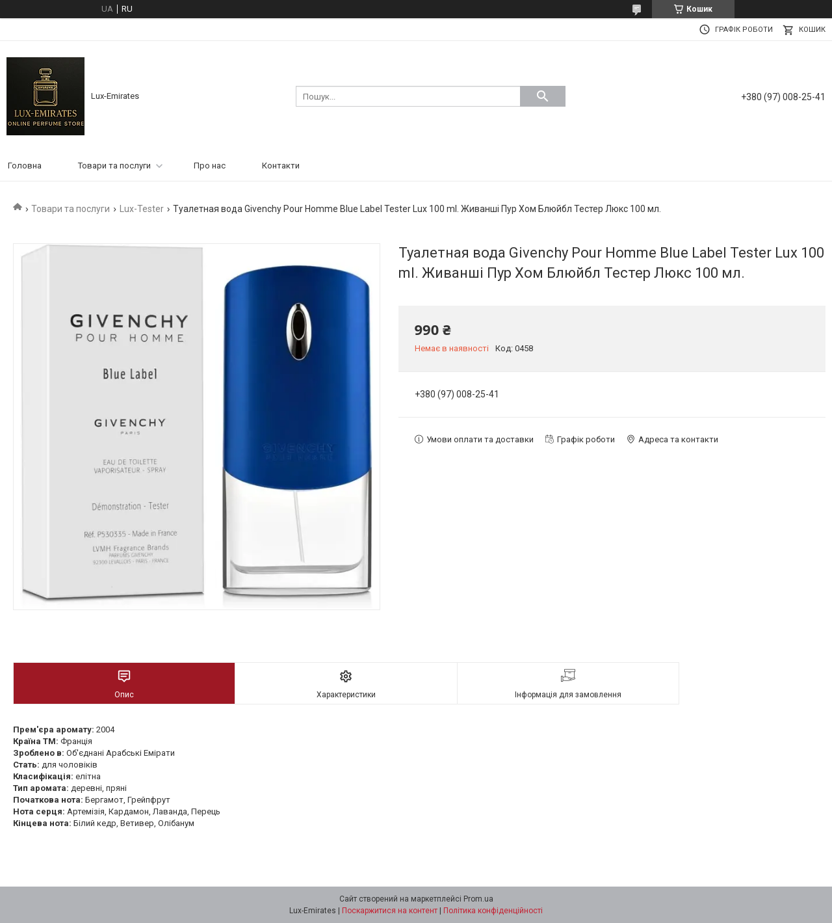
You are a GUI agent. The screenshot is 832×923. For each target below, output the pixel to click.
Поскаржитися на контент (389, 910)
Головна (25, 165)
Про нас (210, 165)
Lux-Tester (142, 209)
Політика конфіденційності (493, 910)
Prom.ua (478, 898)
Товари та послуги (114, 165)
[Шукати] (543, 96)
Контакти (281, 165)
